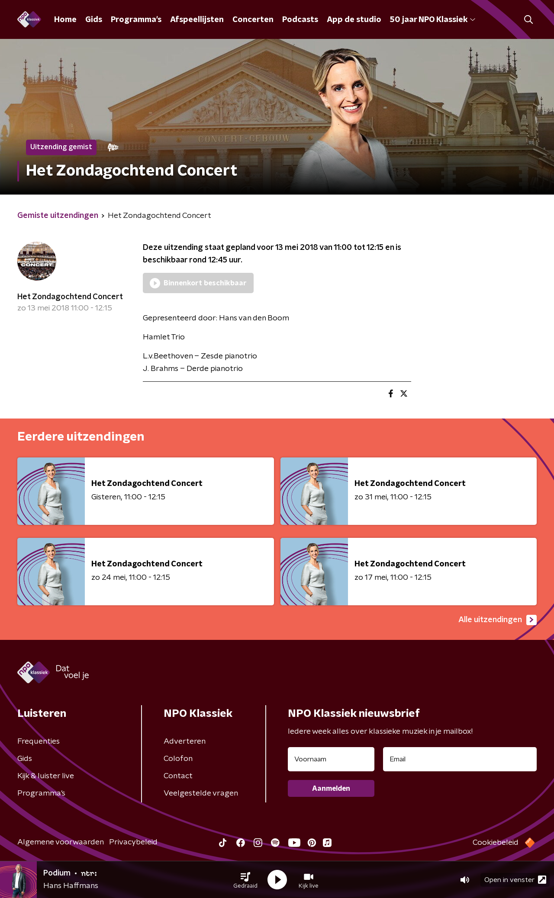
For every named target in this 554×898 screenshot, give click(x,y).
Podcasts (300, 20)
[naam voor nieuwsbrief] (331, 759)
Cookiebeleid (496, 843)
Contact (178, 776)
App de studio (354, 20)
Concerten (253, 20)
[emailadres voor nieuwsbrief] (460, 759)
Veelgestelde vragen (201, 793)
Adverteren (185, 741)
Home (65, 20)
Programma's (136, 20)
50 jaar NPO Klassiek (432, 20)
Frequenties (38, 741)
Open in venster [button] (515, 880)
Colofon (178, 759)
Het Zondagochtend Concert (70, 297)
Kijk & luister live (45, 776)
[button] (245, 880)
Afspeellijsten (197, 20)
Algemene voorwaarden (60, 842)
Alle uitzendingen (497, 620)
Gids (93, 20)
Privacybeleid (133, 842)
